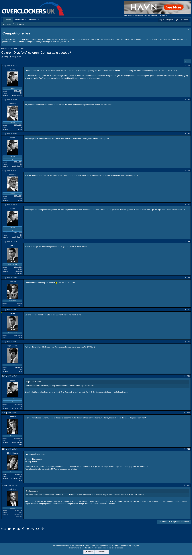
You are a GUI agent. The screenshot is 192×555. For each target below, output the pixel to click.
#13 (188, 485)
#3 (189, 134)
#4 (189, 171)
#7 (189, 278)
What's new (19, 20)
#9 (189, 342)
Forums (8, 20)
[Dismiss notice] (188, 30)
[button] (25, 20)
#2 (189, 100)
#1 (189, 66)
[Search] (184, 20)
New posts (7, 24)
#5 (189, 205)
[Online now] (2, 312)
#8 (189, 310)
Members (32, 20)
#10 (188, 376)
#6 (189, 242)
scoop (6, 57)
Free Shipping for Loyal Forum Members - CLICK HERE (145, 15)
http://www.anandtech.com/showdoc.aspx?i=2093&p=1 (73, 347)
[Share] (185, 65)
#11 (188, 413)
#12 (188, 449)
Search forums (18, 24)
